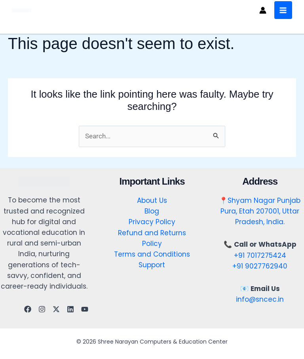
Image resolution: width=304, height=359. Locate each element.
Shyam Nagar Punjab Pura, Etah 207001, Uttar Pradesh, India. (260, 211)
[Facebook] (27, 309)
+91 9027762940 (259, 266)
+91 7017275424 (260, 255)
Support (152, 265)
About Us (152, 200)
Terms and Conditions (152, 254)
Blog (151, 211)
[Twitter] (56, 309)
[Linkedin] (70, 309)
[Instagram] (42, 309)
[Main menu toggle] (283, 10)
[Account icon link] (262, 10)
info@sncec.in (260, 299)
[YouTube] (84, 309)
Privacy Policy (152, 222)
